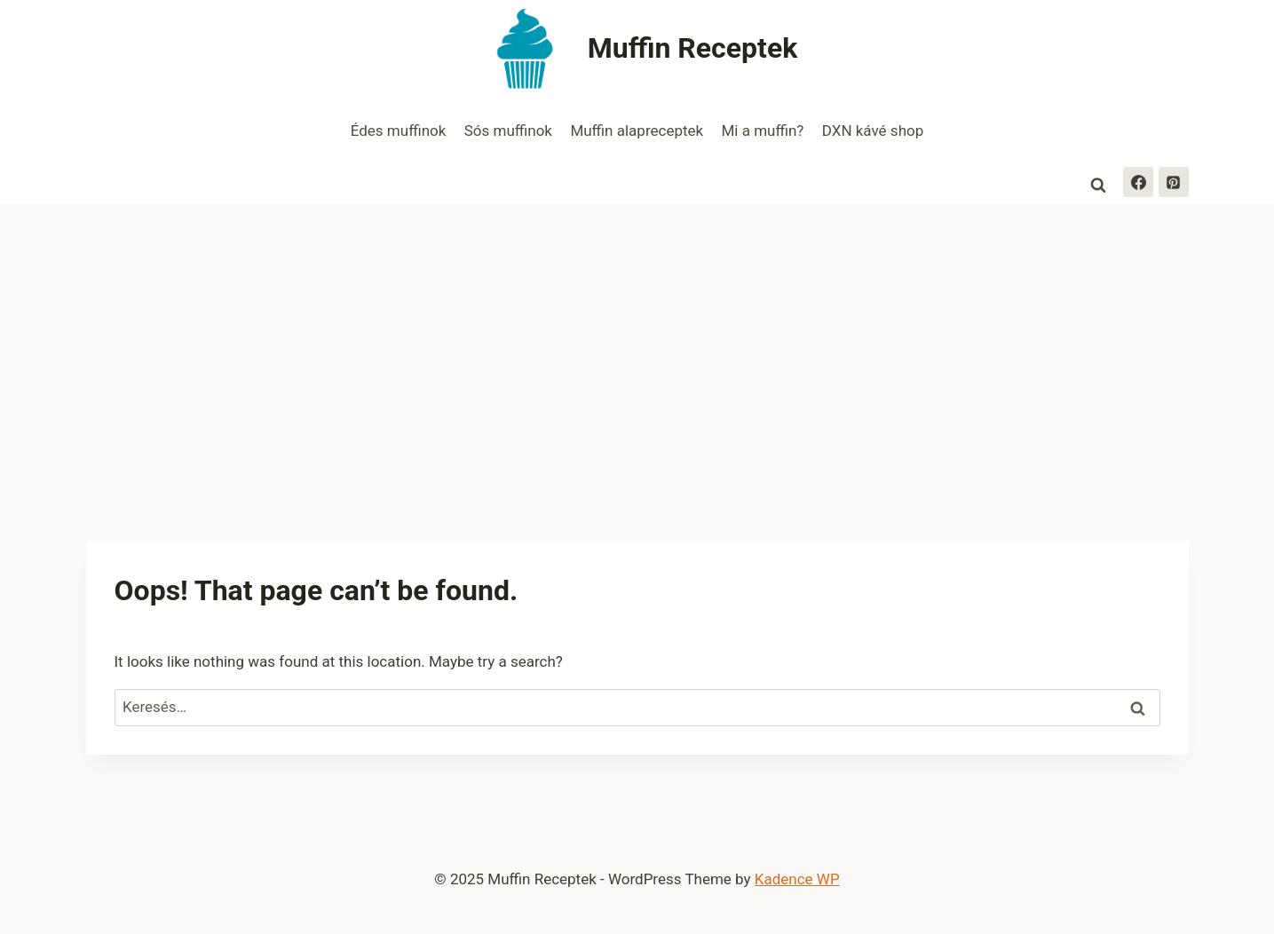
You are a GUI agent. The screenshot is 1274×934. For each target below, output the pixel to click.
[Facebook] (1138, 182)
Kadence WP (797, 879)
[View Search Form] (1098, 186)
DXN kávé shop (872, 130)
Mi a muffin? (763, 130)
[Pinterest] (1174, 182)
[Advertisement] (637, 336)
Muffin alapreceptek (636, 130)
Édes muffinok (399, 130)
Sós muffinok (508, 130)
